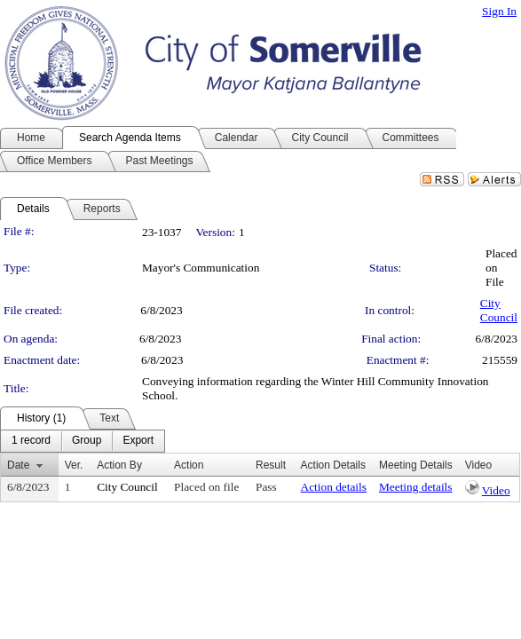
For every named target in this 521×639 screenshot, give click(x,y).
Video (496, 490)
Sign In (499, 11)
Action (188, 465)
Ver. (74, 465)
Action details (334, 486)
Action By (119, 465)
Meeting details (416, 486)
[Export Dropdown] (138, 441)
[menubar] (82, 441)
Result (271, 465)
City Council (498, 310)
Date (18, 465)
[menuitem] (31, 441)
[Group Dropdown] (86, 441)
